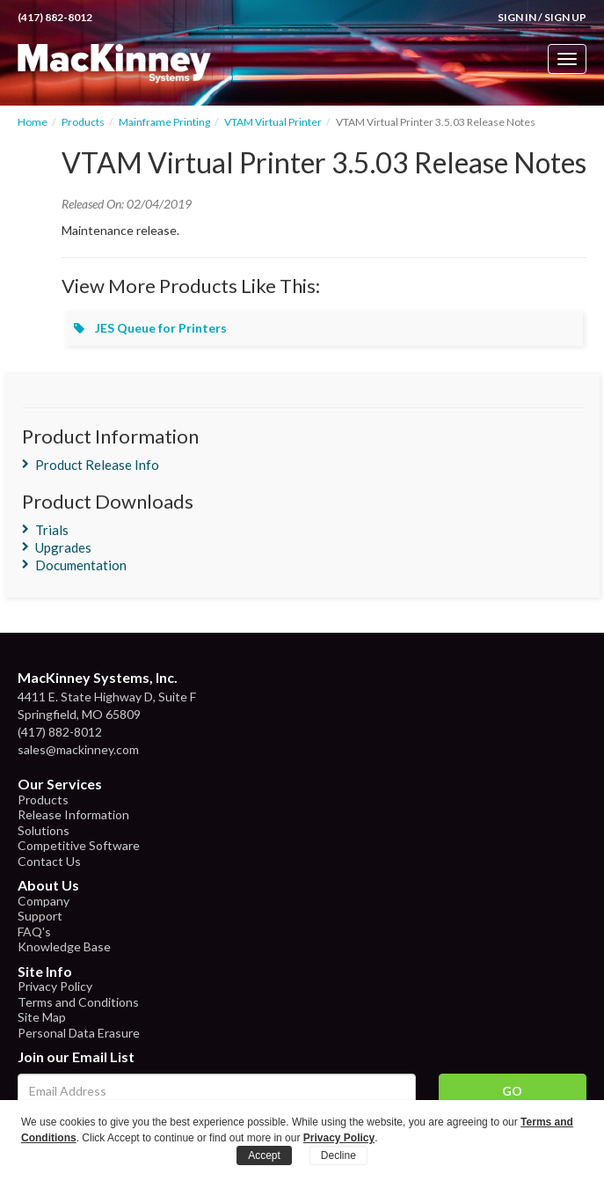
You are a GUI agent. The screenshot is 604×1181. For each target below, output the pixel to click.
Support (40, 915)
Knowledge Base (64, 946)
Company (43, 900)
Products (83, 121)
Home (32, 121)
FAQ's (34, 931)
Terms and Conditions (78, 1001)
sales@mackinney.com (78, 749)
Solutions (43, 830)
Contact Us (49, 861)
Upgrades (63, 547)
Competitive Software (79, 845)
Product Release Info (97, 465)
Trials (52, 530)
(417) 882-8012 (55, 17)
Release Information (73, 814)
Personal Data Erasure (79, 1032)
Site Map (42, 1016)
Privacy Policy (55, 986)
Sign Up (565, 17)
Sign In (517, 17)
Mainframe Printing (164, 121)
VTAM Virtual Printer (273, 121)
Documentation (81, 565)
